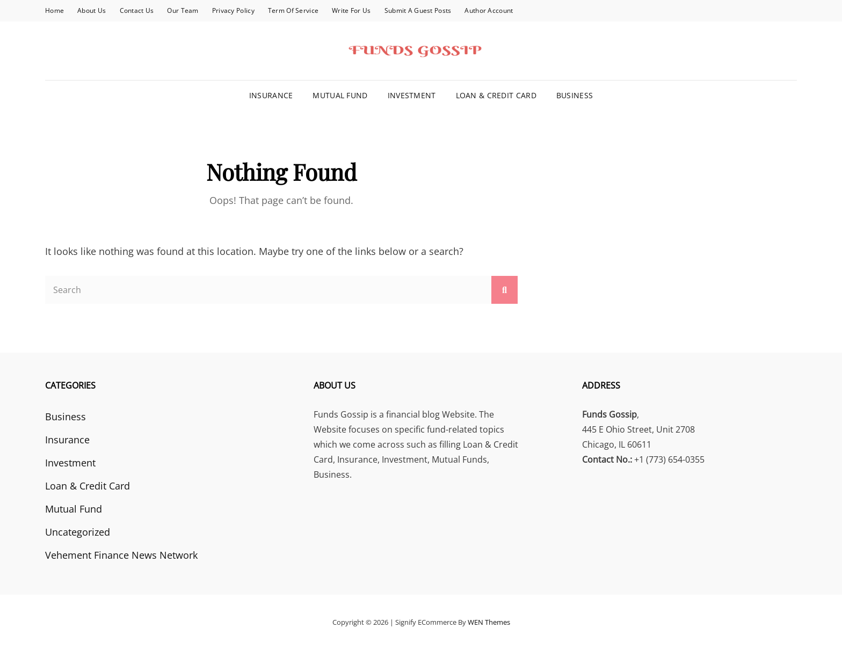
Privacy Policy (233, 10)
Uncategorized (77, 531)
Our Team (182, 10)
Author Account (488, 10)
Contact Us (137, 10)
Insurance (271, 95)
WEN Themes (489, 622)
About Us (91, 10)
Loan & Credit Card (496, 95)
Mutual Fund (340, 95)
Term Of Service (293, 10)
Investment (412, 95)
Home (54, 10)
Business (574, 95)
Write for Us (351, 10)
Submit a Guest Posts (418, 10)
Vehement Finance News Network (121, 555)
